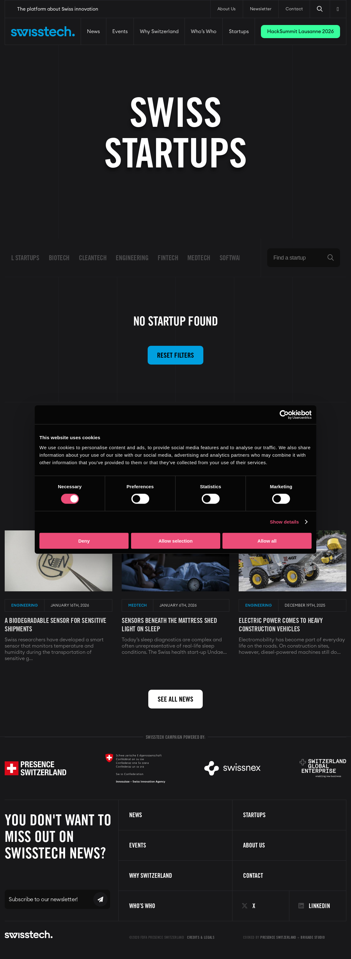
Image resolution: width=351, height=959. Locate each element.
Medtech (198, 258)
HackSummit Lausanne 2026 (300, 31)
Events (120, 31)
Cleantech (93, 258)
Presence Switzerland (278, 937)
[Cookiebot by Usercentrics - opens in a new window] (284, 415)
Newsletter (261, 9)
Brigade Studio (313, 937)
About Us (226, 9)
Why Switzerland (159, 31)
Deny (84, 540)
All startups (22, 258)
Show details (284, 521)
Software (232, 258)
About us (254, 845)
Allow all (267, 540)
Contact (294, 9)
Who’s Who (203, 31)
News (93, 31)
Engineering (132, 258)
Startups (239, 31)
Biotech (59, 258)
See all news (175, 699)
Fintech (168, 258)
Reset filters (175, 355)
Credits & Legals (200, 937)
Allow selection (175, 540)
